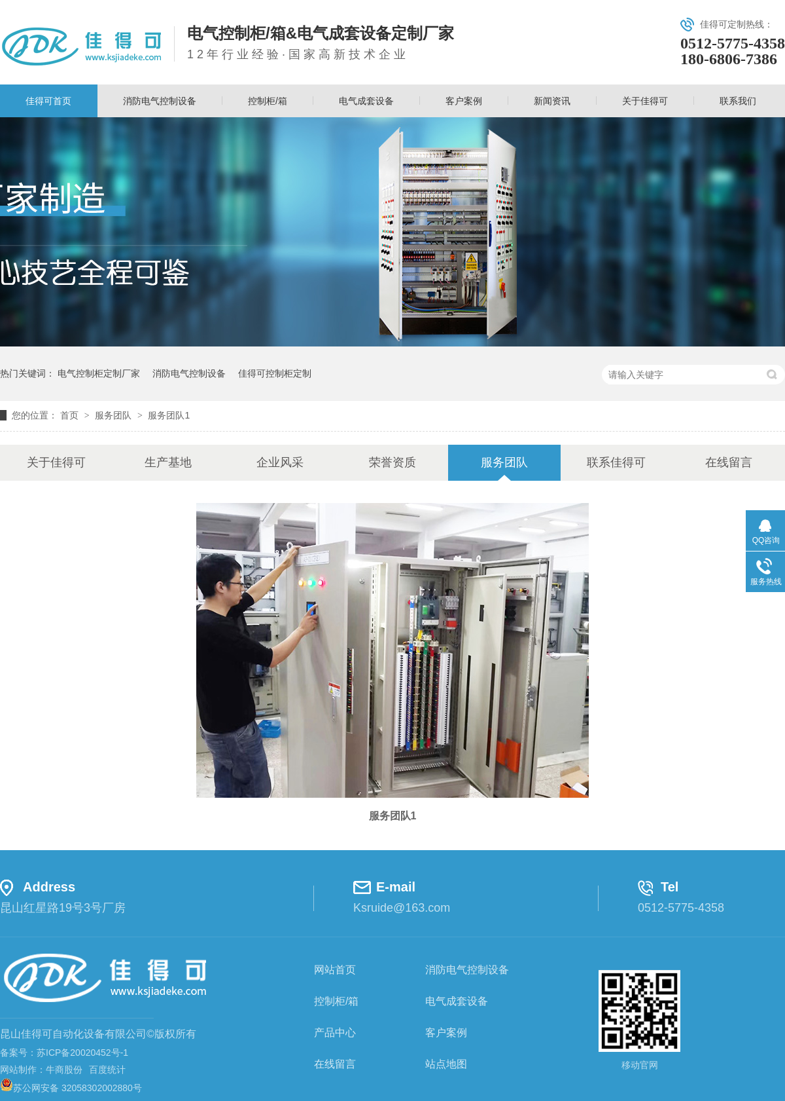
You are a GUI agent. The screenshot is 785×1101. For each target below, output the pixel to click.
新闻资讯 (552, 101)
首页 (70, 415)
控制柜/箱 (267, 101)
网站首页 (335, 969)
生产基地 (168, 462)
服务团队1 (169, 415)
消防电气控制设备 (159, 101)
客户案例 (463, 101)
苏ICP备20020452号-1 (82, 1052)
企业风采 (280, 462)
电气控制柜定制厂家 (99, 373)
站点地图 (446, 1064)
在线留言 (728, 462)
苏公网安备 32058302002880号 (71, 1088)
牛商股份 (64, 1069)
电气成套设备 (366, 101)
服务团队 (114, 415)
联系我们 (738, 101)
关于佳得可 (645, 101)
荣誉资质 (392, 462)
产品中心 (335, 1032)
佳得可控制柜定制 (274, 373)
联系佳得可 (616, 462)
